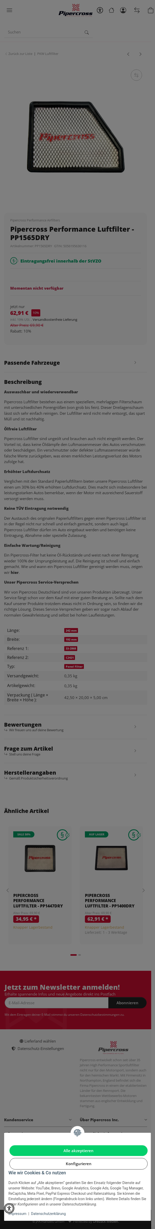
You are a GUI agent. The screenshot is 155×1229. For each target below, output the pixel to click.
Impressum (17, 1214)
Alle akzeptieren (78, 1150)
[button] (9, 1208)
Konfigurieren (79, 1163)
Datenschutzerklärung (48, 1214)
